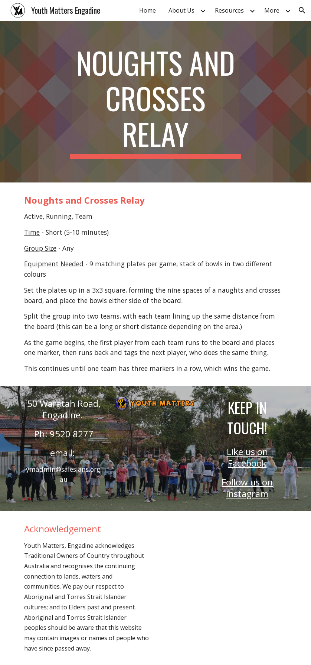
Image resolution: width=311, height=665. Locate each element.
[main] (155, 102)
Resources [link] (229, 10)
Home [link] (147, 10)
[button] (302, 10)
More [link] (271, 10)
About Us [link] (181, 10)
